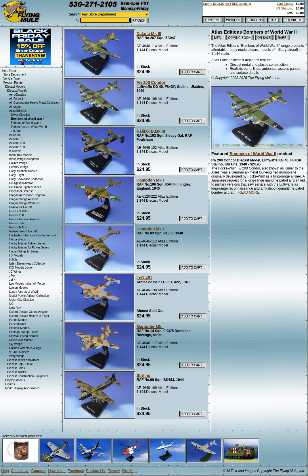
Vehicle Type (11, 78)
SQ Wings (15, 344)
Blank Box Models (20, 155)
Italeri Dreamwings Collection (28, 263)
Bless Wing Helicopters (24, 159)
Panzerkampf (17, 323)
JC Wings (15, 271)
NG (11, 303)
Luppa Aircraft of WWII (23, 291)
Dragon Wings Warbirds (24, 203)
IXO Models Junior (21, 267)
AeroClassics (17, 94)
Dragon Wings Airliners (24, 199)
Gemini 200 (16, 215)
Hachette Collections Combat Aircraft (32, 235)
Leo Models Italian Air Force (27, 283)
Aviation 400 (17, 147)
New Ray (15, 307)
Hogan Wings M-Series (24, 251)
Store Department (14, 74)
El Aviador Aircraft (20, 207)
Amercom (15, 106)
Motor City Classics (21, 299)
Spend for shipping (227, 3)
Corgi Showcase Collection (26, 179)
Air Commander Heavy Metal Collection (34, 102)
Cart (285, 3)
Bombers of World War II (252, 153)
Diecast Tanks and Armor (23, 360)
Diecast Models (15, 86)
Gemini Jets (16, 223)
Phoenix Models (19, 327)
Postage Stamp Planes (24, 332)
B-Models (15, 151)
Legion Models (18, 287)
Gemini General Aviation (24, 219)
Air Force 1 (16, 98)
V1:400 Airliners (19, 352)
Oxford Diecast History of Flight (29, 315)
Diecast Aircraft (16, 90)
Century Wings (18, 167)
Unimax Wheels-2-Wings (25, 348)
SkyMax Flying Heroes (23, 336)
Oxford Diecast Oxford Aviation (29, 311)
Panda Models (18, 319)
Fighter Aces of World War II (29, 126)
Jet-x (12, 279)
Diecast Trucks (16, 372)
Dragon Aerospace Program (27, 195)
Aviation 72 (16, 138)
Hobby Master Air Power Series (29, 247)
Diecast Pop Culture (20, 364)
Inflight (13, 259)
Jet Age (15, 130)
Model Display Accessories (22, 388)
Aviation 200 (17, 142)
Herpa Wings (17, 239)
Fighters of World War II (26, 122)
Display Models (15, 380)
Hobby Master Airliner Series (27, 243)
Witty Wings (16, 356)
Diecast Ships (16, 368)
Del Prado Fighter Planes (25, 187)
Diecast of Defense (21, 191)
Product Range (13, 82)
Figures (10, 384)
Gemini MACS (18, 227)
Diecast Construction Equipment (27, 376)
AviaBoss (15, 134)
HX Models (16, 255)
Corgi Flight (16, 175)
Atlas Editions (18, 110)
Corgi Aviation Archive (23, 171)
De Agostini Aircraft (21, 183)
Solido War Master (21, 340)
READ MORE (248, 192)
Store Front (8, 70)
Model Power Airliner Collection (29, 295)
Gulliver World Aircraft (23, 231)
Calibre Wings (18, 163)
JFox (12, 275)
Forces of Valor (18, 211)
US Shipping (284, 8)
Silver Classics (20, 114)
